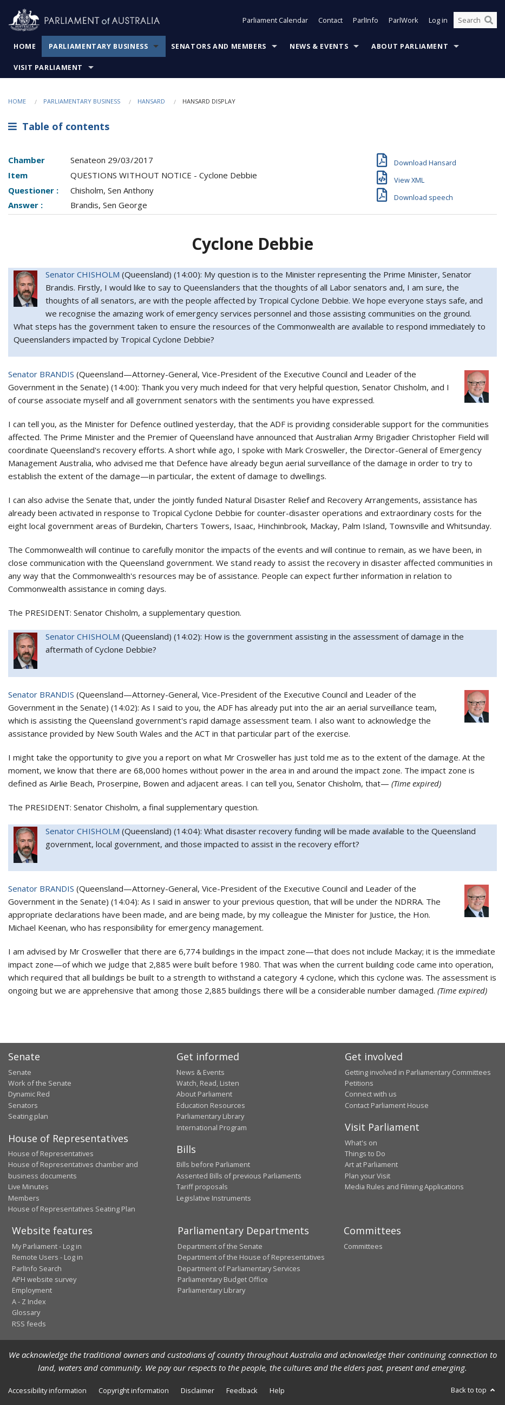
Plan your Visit (367, 1176)
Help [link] (277, 1390)
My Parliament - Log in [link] (47, 1246)
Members (24, 1198)
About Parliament (409, 46)
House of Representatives (51, 1153)
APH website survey (44, 1279)
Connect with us (371, 1094)
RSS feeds (29, 1324)
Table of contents (58, 126)
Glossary (26, 1312)
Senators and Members (218, 46)
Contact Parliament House (387, 1105)
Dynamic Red (29, 1094)
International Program (211, 1127)
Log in (438, 20)
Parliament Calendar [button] (275, 20)
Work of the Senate (39, 1083)
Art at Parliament (371, 1164)
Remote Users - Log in (47, 1257)
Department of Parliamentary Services (239, 1268)
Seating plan (28, 1116)
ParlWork (403, 20)
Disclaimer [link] (197, 1390)
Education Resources (210, 1105)
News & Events (319, 46)
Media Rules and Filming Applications (404, 1186)
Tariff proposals (202, 1186)
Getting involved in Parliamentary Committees (418, 1072)
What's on (361, 1143)
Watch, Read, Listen (207, 1083)
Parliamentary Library (210, 1116)
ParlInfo (365, 20)
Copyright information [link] (134, 1390)
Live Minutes (28, 1186)
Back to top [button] (474, 1390)
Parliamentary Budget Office (223, 1279)
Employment (32, 1290)
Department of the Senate (220, 1246)
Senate (19, 1072)
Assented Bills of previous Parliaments (238, 1176)
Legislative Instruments (213, 1198)
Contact (330, 20)
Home (25, 46)
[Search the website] (475, 20)
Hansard (151, 101)
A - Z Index (29, 1301)
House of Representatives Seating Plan (71, 1209)
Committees (363, 1246)
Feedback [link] (242, 1390)
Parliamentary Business (98, 46)
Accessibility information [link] (47, 1390)
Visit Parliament (48, 67)
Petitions (359, 1083)
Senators (23, 1105)
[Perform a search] (489, 20)
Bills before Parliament (213, 1164)
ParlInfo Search (37, 1268)
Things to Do (365, 1153)
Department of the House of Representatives (251, 1257)
